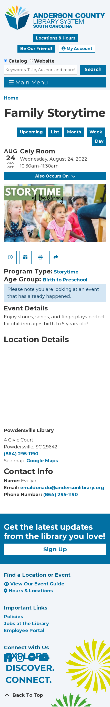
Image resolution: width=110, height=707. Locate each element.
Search (93, 69)
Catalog (17, 61)
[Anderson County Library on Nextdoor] (32, 657)
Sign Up (55, 549)
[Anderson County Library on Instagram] (20, 660)
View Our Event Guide (34, 584)
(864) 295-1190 (21, 454)
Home (11, 98)
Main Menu (28, 82)
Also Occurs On (55, 176)
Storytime (66, 272)
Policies (13, 617)
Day (99, 141)
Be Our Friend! (36, 48)
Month (74, 132)
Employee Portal (24, 630)
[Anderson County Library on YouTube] (43, 660)
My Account (77, 48)
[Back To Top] (55, 695)
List (55, 132)
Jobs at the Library (26, 623)
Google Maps (42, 461)
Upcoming (31, 132)
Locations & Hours (55, 38)
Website (44, 61)
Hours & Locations (28, 591)
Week (95, 132)
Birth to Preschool (65, 280)
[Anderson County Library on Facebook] (8, 660)
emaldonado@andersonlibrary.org (62, 487)
